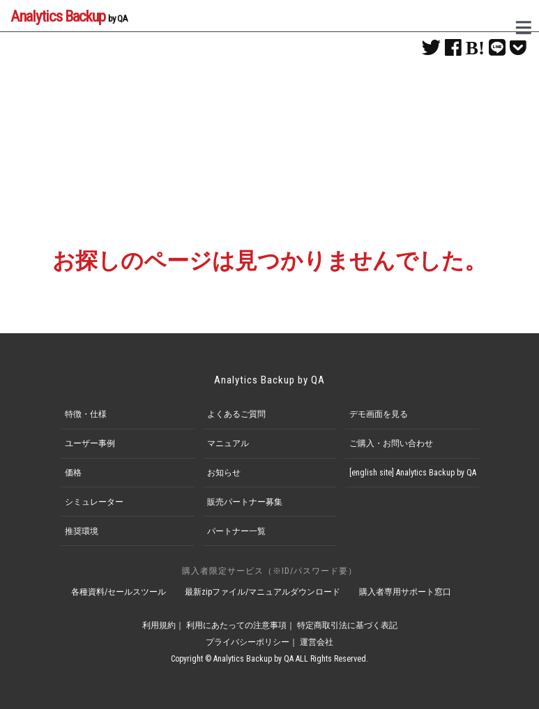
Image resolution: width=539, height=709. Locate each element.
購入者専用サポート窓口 (405, 592)
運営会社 (316, 642)
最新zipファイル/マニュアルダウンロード (262, 592)
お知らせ (224, 473)
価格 (73, 473)
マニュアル (228, 443)
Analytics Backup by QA (269, 380)
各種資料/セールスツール (118, 592)
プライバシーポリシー (247, 642)
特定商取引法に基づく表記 (347, 625)
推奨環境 (81, 531)
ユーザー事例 (90, 443)
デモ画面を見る (378, 414)
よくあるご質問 (236, 414)
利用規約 (159, 625)
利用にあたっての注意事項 (236, 625)
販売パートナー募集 (244, 502)
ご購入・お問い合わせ (391, 443)
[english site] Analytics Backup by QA (412, 473)
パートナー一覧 (236, 531)
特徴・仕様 (86, 414)
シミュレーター (94, 502)
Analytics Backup (69, 16)
